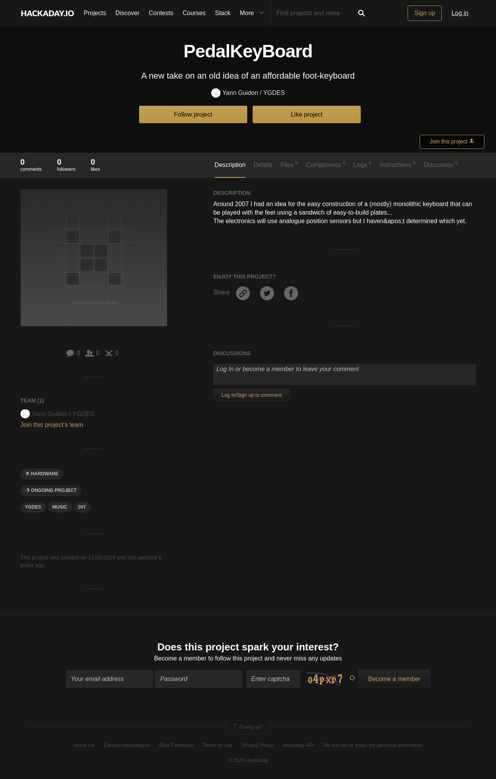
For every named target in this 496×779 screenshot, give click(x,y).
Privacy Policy (257, 745)
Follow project (193, 114)
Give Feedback (176, 745)
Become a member (180, 658)
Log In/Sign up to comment (251, 395)
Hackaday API (298, 745)
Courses (194, 13)
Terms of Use (217, 745)
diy (82, 507)
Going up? (247, 727)
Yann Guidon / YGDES (248, 93)
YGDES (33, 507)
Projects (95, 13)
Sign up (424, 13)
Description (230, 165)
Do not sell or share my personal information (373, 745)
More (254, 13)
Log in (459, 13)
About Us (84, 745)
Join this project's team (52, 424)
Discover (127, 13)
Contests (161, 13)
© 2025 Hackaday (248, 760)
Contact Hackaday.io (127, 745)
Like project (307, 114)
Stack (223, 13)
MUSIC (59, 507)
